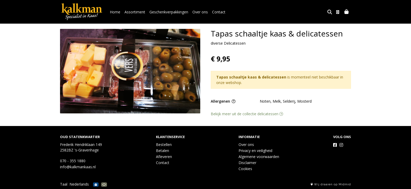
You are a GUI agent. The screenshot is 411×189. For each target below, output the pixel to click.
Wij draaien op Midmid (331, 184)
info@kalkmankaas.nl (78, 166)
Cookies (245, 168)
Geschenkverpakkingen (168, 11)
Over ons (200, 11)
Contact (218, 11)
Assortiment (135, 11)
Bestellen (164, 144)
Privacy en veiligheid (255, 150)
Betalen (162, 150)
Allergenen (223, 101)
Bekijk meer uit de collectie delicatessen (247, 113)
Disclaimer (247, 162)
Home (115, 11)
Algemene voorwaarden (259, 156)
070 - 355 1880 (72, 160)
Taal (63, 184)
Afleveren (164, 156)
